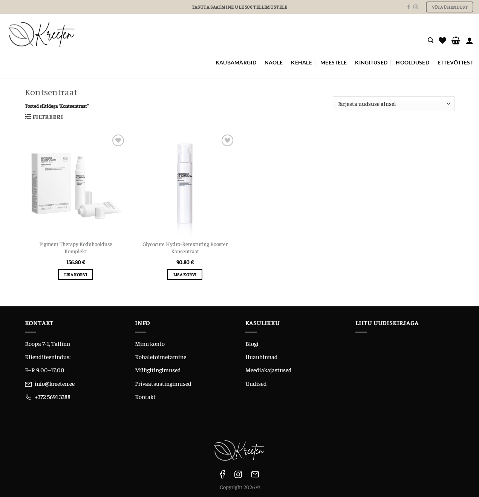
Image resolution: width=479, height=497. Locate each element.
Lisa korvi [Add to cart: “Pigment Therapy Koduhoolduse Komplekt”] (75, 274)
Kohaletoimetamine (160, 356)
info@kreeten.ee (55, 383)
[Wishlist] (442, 40)
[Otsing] (430, 40)
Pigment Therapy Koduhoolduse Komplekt (75, 247)
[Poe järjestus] (393, 103)
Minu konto (150, 343)
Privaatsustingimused (163, 383)
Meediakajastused (268, 369)
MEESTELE (333, 62)
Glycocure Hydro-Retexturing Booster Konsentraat (185, 247)
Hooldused (412, 62)
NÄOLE (274, 62)
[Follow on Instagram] (415, 7)
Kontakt (145, 396)
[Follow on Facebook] (408, 7)
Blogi (252, 343)
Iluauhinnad (261, 356)
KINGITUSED (371, 62)
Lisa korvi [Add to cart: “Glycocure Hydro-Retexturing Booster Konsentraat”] (184, 274)
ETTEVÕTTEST (455, 62)
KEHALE (301, 62)
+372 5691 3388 (52, 396)
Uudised (256, 383)
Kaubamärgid (236, 62)
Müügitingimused (158, 369)
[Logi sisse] (469, 40)
